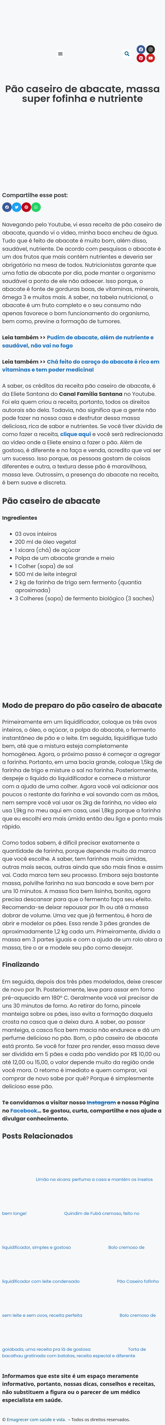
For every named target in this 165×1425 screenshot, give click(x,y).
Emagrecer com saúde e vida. (36, 1419)
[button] (60, 53)
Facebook (23, 1110)
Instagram (101, 1102)
